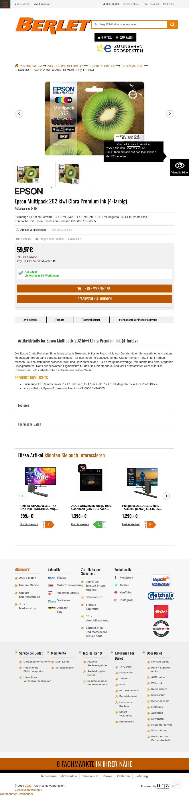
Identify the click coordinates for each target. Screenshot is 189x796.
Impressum (158, 694)
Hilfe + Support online (160, 669)
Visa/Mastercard (68, 592)
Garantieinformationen (33, 661)
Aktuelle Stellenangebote (97, 663)
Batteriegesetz (160, 700)
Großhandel (25, 794)
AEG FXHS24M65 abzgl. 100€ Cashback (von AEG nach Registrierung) (91, 509)
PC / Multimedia (31, 66)
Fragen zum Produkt (49, 239)
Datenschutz (159, 688)
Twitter (124, 585)
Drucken (74, 239)
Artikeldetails (30, 319)
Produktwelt (126, 721)
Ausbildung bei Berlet (96, 673)
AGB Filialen (27, 577)
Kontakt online (160, 661)
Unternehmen (9, 794)
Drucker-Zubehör (102, 66)
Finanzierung (159, 730)
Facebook (23, 239)
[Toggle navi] (5, 4)
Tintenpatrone (132, 66)
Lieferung (157, 706)
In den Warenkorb (94, 288)
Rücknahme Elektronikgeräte (33, 669)
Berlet (28, 785)
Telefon (123, 678)
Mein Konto (62, 661)
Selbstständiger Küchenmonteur (97, 682)
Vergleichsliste (131, 4)
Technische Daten (91, 319)
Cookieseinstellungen (28, 789)
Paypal (62, 577)
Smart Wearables (125, 713)
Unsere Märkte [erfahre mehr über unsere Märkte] (29, 585)
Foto (122, 684)
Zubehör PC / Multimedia (65, 66)
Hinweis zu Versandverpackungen (33, 679)
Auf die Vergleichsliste (31, 229)
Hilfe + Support (151, 4)
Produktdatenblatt (29, 524)
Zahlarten (157, 712)
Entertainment (128, 696)
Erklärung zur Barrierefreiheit (160, 738)
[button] (19, 113)
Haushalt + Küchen (125, 704)
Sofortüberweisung (70, 585)
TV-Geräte (125, 666)
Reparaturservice (161, 724)
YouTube (126, 592)
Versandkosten (44, 261)
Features (59, 319)
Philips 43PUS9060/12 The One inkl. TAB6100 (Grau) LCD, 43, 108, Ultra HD (38, 509)
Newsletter (157, 718)
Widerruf (156, 683)
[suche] (129, 24)
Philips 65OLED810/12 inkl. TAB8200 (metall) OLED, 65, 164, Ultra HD (141, 509)
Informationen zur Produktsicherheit (137, 319)
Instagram (127, 600)
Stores (107, 776)
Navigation (126, 672)
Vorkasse (63, 600)
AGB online (158, 677)
